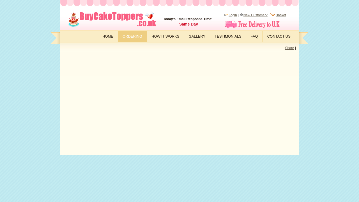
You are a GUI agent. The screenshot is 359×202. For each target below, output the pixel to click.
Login (233, 15)
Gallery (197, 36)
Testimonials (228, 36)
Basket (281, 15)
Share (289, 48)
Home (107, 36)
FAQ (254, 36)
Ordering (132, 36)
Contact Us (279, 36)
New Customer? (255, 15)
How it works (165, 36)
